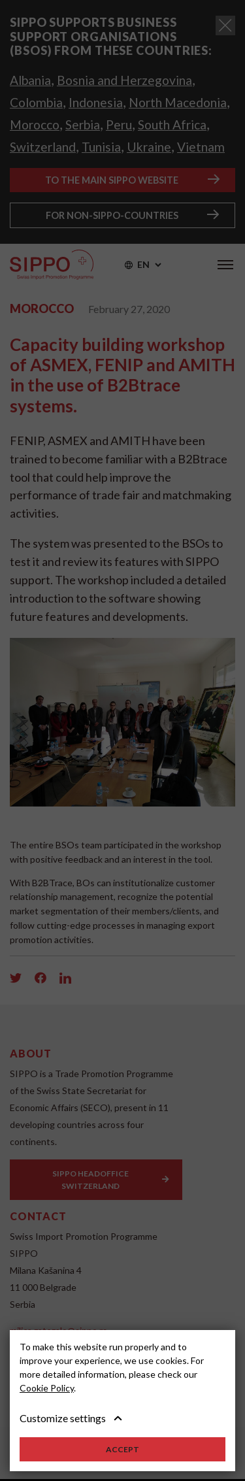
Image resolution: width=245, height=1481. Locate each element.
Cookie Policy (47, 1387)
